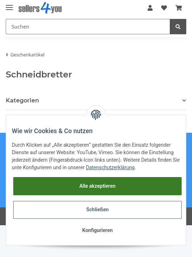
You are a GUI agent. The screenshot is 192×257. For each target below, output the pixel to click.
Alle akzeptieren (97, 186)
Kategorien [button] (22, 100)
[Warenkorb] (178, 8)
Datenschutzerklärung (110, 167)
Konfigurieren (97, 230)
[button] (150, 8)
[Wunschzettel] (164, 8)
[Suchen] (88, 26)
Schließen (97, 209)
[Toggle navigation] (9, 4)
